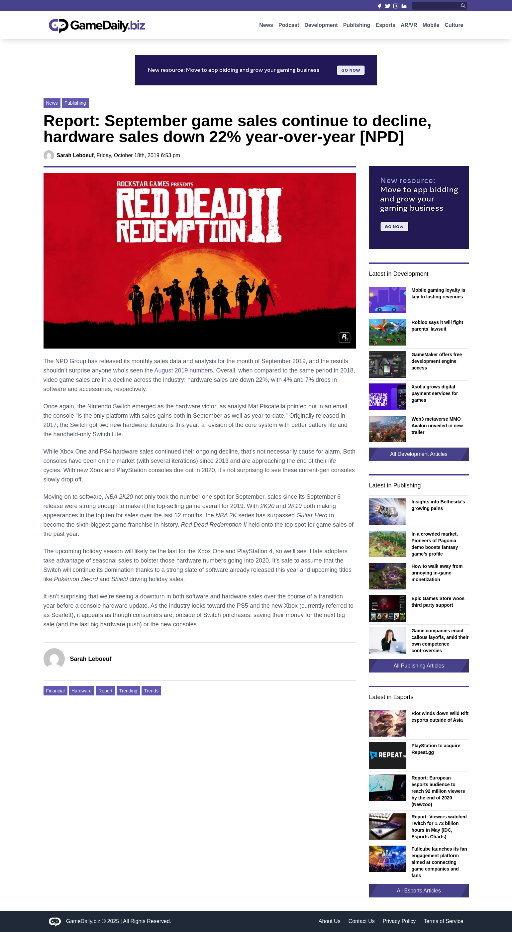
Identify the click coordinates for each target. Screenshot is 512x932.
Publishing (356, 29)
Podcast (288, 29)
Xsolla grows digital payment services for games (435, 393)
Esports (385, 29)
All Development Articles (419, 454)
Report (105, 690)
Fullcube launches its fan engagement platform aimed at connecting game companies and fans (439, 862)
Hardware (81, 690)
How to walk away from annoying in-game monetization (437, 573)
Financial (55, 690)
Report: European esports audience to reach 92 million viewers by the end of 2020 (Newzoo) (438, 791)
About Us (330, 921)
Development (321, 29)
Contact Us (362, 921)
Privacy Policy (399, 921)
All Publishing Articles (418, 666)
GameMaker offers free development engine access (437, 361)
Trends (151, 690)
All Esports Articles (419, 890)
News (266, 29)
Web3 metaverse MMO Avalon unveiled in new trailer (437, 425)
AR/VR (409, 29)
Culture (454, 29)
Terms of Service (443, 921)
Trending (128, 690)
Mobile (431, 29)
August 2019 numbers (183, 370)
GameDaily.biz (83, 921)
